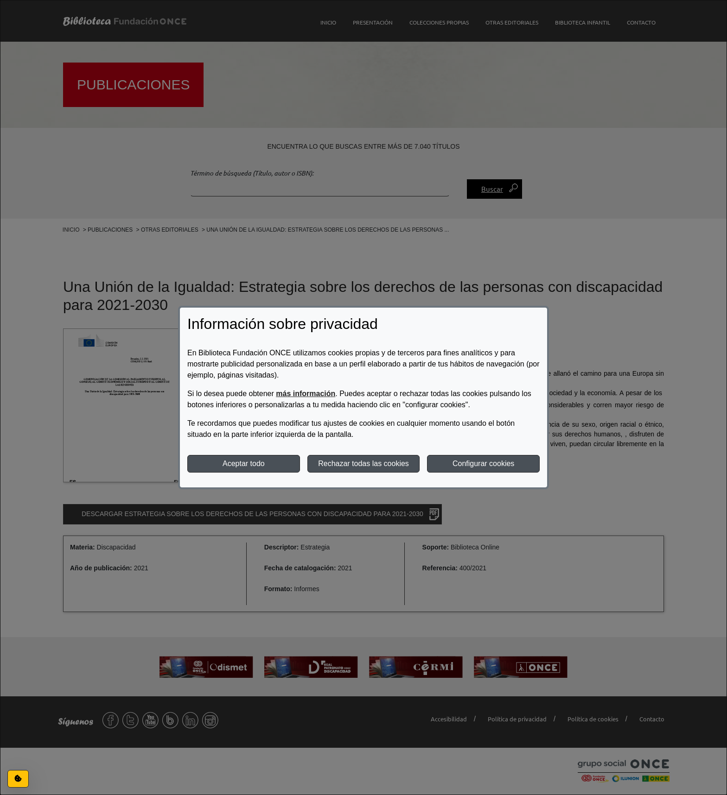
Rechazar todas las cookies (363, 463)
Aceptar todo (244, 463)
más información (305, 394)
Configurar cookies (483, 463)
